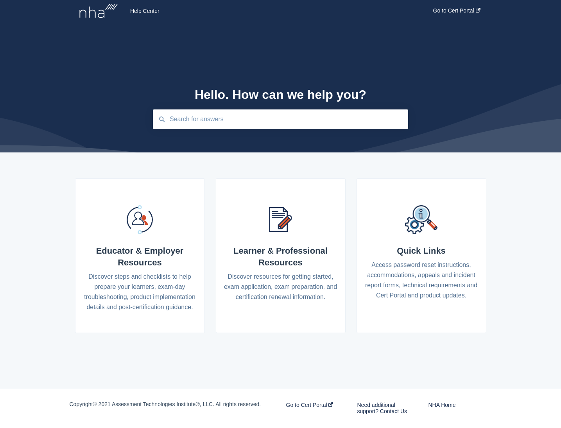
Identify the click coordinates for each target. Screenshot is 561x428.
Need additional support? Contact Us (382, 408)
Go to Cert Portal (309, 405)
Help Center (145, 11)
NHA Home (441, 405)
